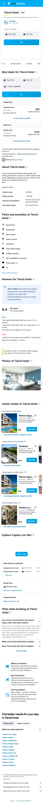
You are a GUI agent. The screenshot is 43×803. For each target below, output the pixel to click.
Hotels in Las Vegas (9, 734)
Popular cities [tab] (8, 723)
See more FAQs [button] (21, 651)
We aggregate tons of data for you (22, 787)
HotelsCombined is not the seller (22, 783)
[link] (17, 435)
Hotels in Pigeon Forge (10, 744)
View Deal (31, 429)
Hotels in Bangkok (8, 765)
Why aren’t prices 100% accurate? (22, 791)
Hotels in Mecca (8, 737)
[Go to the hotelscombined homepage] (16, 3)
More (4, 182)
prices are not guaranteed (16, 776)
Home (12, 801)
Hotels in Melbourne (9, 741)
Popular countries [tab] (23, 723)
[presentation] (36, 72)
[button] (3, 3)
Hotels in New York (9, 753)
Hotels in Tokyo (7, 762)
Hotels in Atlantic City (10, 756)
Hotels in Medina (8, 750)
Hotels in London (8, 759)
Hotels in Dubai (7, 747)
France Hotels (21, 801)
